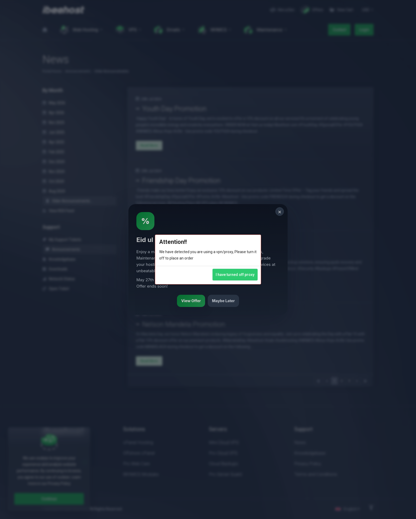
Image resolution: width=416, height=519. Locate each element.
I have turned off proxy (235, 274)
